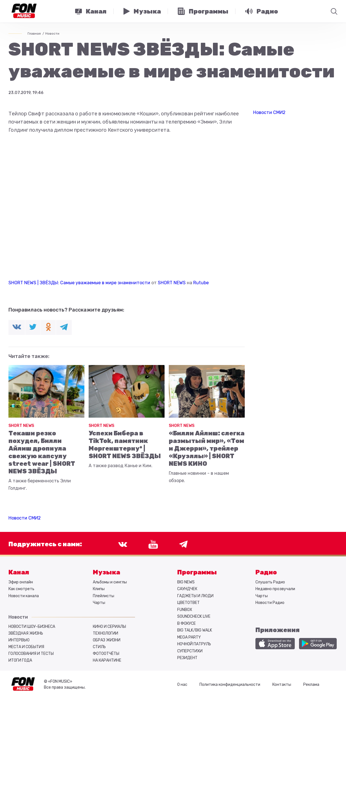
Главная (34, 33)
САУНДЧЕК (187, 588)
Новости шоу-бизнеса (31, 626)
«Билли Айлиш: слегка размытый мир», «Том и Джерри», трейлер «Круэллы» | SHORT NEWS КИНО (206, 448)
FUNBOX (184, 609)
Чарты (99, 602)
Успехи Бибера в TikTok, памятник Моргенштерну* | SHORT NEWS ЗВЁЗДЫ (125, 444)
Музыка (106, 572)
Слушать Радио (270, 582)
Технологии (105, 633)
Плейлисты (103, 596)
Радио (266, 572)
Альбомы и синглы (110, 582)
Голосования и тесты (31, 653)
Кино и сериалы (109, 626)
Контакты (281, 684)
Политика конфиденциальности (229, 684)
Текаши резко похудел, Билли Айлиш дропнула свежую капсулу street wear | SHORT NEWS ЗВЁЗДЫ (41, 452)
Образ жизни (106, 640)
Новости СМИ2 (24, 518)
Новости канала (23, 596)
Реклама (311, 684)
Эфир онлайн (20, 582)
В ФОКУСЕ (186, 623)
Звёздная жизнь (25, 633)
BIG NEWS (186, 582)
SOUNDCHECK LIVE (193, 616)
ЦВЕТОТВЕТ (188, 602)
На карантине (107, 660)
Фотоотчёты (106, 653)
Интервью (19, 640)
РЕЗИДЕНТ (187, 657)
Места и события (26, 646)
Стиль (99, 646)
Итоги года (20, 660)
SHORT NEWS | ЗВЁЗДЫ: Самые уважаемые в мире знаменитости (79, 282)
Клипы (99, 588)
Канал (18, 572)
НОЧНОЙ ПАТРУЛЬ (194, 644)
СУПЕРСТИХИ (190, 651)
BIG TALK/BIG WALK (194, 630)
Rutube (201, 282)
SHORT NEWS (172, 282)
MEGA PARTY (189, 637)
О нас (182, 684)
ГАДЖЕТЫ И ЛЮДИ (195, 596)
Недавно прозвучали (275, 588)
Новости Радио (269, 602)
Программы (197, 572)
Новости (52, 33)
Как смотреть (21, 588)
